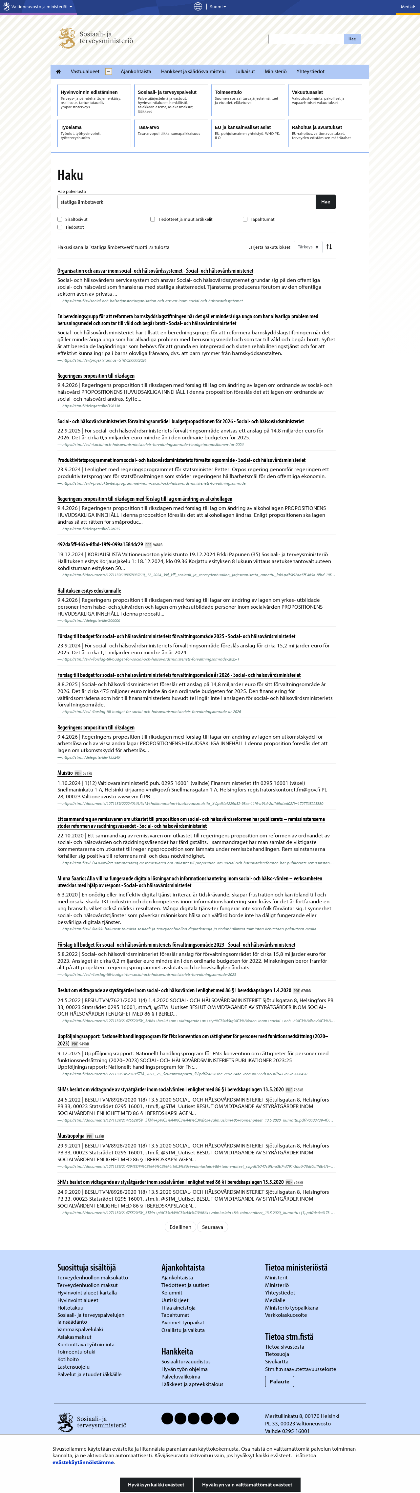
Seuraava (212, 1226)
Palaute (280, 1381)
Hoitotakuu (71, 1307)
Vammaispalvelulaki (80, 1329)
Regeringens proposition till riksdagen (96, 375)
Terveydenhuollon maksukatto (93, 1277)
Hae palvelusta (71, 191)
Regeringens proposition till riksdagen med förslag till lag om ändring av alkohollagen (144, 498)
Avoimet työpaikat (182, 1322)
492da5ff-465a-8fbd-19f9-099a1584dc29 (109, 544)
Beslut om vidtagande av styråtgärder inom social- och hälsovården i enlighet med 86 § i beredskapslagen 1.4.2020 (184, 990)
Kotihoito (68, 1359)
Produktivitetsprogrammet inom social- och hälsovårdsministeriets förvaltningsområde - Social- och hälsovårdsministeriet (181, 460)
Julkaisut (245, 71)
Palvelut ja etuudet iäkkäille (89, 1374)
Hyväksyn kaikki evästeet (156, 1484)
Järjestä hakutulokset (269, 247)
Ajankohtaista (136, 71)
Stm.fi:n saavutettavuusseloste (300, 1368)
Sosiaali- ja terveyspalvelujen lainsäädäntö (90, 1318)
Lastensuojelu (74, 1366)
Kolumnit (172, 1292)
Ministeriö (276, 71)
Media (408, 7)
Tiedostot (74, 227)
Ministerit (277, 1277)
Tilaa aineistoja (178, 1307)
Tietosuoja (277, 1353)
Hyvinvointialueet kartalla (87, 1292)
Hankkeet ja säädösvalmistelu (193, 71)
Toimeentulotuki (77, 1351)
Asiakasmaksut (74, 1336)
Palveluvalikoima (180, 1376)
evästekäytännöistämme (83, 1462)
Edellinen (180, 1226)
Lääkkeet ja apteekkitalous (192, 1383)
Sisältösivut (76, 219)
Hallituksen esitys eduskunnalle (89, 590)
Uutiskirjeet (175, 1299)
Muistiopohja (80, 1135)
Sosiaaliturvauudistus (186, 1361)
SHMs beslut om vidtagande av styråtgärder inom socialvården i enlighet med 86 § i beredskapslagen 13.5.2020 (180, 1089)
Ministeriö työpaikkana (292, 1307)
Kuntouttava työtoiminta (86, 1344)
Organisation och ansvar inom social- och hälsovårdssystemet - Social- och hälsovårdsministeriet (155, 270)
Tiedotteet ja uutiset (186, 1284)
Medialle (276, 1299)
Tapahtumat (263, 219)
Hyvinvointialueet (78, 1299)
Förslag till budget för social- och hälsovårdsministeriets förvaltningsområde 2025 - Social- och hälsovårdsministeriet (176, 636)
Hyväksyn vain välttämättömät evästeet (247, 1484)
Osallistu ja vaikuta (183, 1329)
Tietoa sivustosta (284, 1346)
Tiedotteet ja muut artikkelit (185, 219)
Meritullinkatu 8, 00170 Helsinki (302, 1415)
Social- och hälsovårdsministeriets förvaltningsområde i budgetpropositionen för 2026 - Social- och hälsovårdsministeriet (180, 421)
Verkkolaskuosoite (286, 1314)
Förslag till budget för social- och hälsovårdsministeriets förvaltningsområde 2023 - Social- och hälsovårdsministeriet (176, 944)
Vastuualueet (85, 71)
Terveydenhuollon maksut (88, 1284)
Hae (352, 38)
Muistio (74, 772)
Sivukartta (276, 1361)
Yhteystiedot (311, 71)
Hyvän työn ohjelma (184, 1368)
